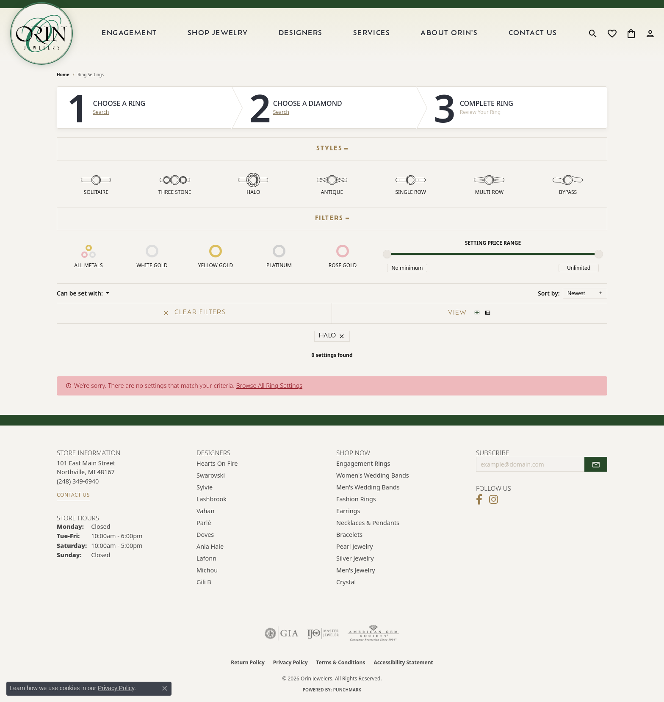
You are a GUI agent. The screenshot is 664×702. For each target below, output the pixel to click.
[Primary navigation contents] (329, 33)
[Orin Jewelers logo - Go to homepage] (41, 33)
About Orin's (449, 33)
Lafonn (206, 558)
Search (101, 112)
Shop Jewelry (218, 33)
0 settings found (331, 355)
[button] (593, 33)
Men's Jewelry (355, 570)
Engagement (129, 33)
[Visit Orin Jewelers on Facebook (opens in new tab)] (479, 500)
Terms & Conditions (340, 662)
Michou (207, 570)
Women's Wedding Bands (372, 475)
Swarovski (210, 475)
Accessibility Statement (403, 662)
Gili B (203, 582)
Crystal (346, 582)
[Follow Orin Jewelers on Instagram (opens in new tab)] (493, 500)
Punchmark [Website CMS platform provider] (347, 690)
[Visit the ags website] (373, 633)
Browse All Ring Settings (269, 385)
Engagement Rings (363, 463)
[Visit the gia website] (282, 633)
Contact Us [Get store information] (73, 494)
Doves (205, 535)
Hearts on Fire (217, 463)
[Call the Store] (78, 481)
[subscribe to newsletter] (595, 464)
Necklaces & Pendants (367, 523)
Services (371, 33)
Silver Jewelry (355, 558)
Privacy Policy (290, 662)
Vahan (205, 511)
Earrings (348, 511)
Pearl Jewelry (354, 546)
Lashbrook (211, 499)
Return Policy (248, 662)
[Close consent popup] (164, 688)
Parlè (203, 523)
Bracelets (349, 535)
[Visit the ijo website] (323, 633)
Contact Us (533, 33)
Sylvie (204, 487)
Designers (301, 33)
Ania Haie (210, 546)
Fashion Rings (356, 499)
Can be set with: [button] (80, 293)
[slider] (387, 254)
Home (63, 74)
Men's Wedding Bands (368, 487)
